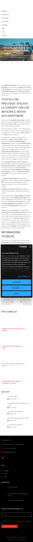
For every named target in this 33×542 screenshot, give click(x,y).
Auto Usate (5, 18)
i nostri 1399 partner (12, 256)
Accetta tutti (16, 282)
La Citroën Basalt (12, 396)
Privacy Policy (11, 539)
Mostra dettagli (23, 276)
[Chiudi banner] (30, 246)
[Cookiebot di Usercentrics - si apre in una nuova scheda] (20, 247)
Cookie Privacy (21, 539)
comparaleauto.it (21, 537)
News (3, 28)
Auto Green (5, 21)
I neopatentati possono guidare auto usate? (17, 404)
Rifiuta (16, 293)
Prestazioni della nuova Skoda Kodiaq (18, 418)
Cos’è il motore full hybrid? (14, 425)
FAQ (3, 32)
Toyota (26, 120)
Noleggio (4, 11)
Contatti (4, 35)
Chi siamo (4, 25)
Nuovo (4, 473)
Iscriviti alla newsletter (9, 526)
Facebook (2, 458)
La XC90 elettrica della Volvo (15, 411)
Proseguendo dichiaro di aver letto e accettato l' (16, 522)
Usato (4, 476)
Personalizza (17, 288)
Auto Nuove (5, 14)
